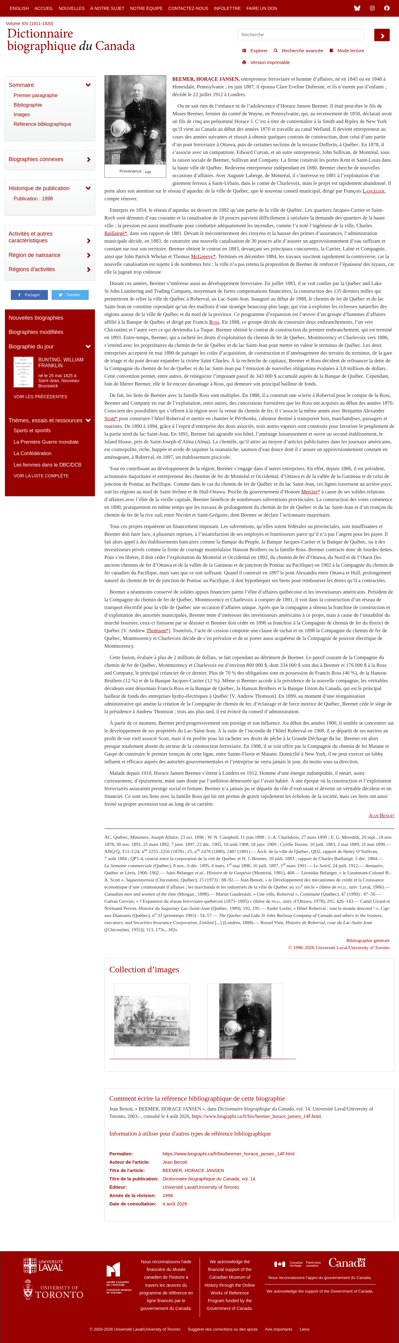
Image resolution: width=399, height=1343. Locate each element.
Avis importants (278, 1329)
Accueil (43, 8)
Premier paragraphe (35, 95)
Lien (148, 171)
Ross (214, 322)
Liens (304, 1329)
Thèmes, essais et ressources (46, 420)
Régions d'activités (32, 269)
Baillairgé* (115, 233)
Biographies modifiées (36, 332)
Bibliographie (28, 105)
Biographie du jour (31, 346)
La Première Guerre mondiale (46, 442)
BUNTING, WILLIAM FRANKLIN (61, 362)
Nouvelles (72, 8)
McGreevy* (203, 256)
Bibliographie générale (368, 940)
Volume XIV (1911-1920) (29, 23)
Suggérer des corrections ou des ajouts (222, 1329)
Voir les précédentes (40, 396)
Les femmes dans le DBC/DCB (48, 464)
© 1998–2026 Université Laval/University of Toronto (339, 947)
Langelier (373, 191)
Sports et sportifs (32, 430)
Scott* (111, 418)
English (19, 8)
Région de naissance (35, 255)
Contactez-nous (188, 8)
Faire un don (261, 8)
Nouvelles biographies (36, 318)
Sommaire (21, 85)
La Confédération (33, 453)
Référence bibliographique (42, 124)
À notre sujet (107, 8)
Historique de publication (39, 188)
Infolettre (227, 8)
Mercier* (310, 492)
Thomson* (157, 630)
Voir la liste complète (41, 475)
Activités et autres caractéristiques (31, 237)
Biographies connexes (36, 159)
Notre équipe (146, 8)
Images (22, 114)
